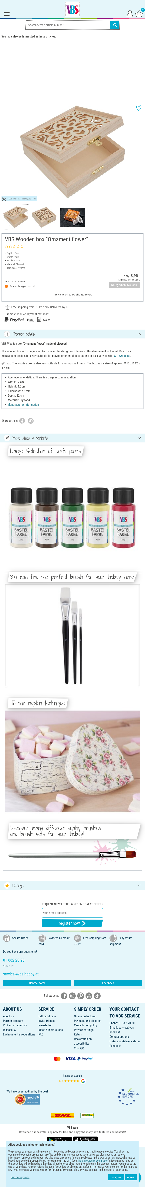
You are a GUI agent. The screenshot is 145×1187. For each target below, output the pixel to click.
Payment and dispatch (87, 1021)
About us (8, 1016)
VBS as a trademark (15, 1025)
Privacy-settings (83, 1030)
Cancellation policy (85, 1025)
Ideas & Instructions (51, 1030)
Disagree (116, 1177)
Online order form (85, 1016)
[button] (6, 152)
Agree (130, 1177)
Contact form (37, 983)
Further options (20, 1177)
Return (78, 1034)
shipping (136, 279)
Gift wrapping (122, 356)
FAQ (41, 1034)
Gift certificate (47, 1016)
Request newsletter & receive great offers (72, 904)
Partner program (13, 1021)
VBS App (79, 1048)
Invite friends (47, 1021)
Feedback (108, 983)
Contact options (119, 1037)
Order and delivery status (125, 1041)
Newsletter (45, 1025)
